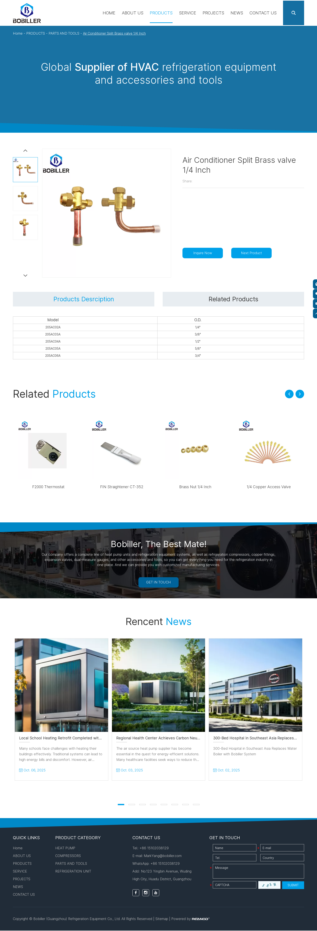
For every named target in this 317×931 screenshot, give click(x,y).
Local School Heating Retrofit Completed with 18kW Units (71, 738)
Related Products (233, 299)
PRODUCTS (161, 12)
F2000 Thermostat (48, 487)
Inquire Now (203, 253)
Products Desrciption (84, 299)
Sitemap (161, 919)
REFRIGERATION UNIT (73, 872)
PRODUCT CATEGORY (78, 838)
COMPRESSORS (68, 856)
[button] (289, 394)
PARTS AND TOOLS (64, 33)
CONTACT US (263, 12)
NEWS (237, 12)
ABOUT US (132, 12)
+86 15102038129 (165, 864)
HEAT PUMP (65, 848)
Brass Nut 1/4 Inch (195, 487)
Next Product (253, 253)
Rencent (159, 622)
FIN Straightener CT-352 (122, 487)
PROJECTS (213, 12)
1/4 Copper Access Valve (268, 487)
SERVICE (187, 12)
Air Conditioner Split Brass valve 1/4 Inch (116, 33)
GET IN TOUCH (158, 583)
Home (109, 12)
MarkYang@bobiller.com (163, 856)
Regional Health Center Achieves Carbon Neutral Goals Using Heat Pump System (189, 738)
